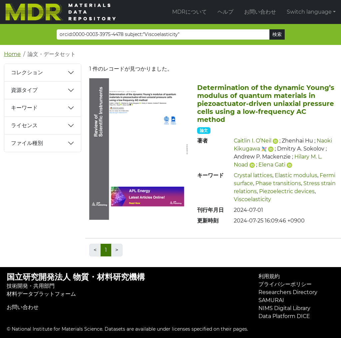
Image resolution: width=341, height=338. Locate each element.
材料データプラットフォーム (41, 294)
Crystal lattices (253, 175)
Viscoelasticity (252, 199)
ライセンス (24, 125)
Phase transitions (278, 183)
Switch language (309, 12)
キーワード (24, 108)
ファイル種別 (27, 143)
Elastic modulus (296, 175)
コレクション (27, 72)
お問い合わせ (260, 12)
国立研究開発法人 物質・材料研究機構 (76, 277)
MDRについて (189, 12)
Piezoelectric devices (287, 191)
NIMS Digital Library (284, 308)
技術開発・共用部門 (31, 286)
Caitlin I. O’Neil (252, 141)
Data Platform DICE (284, 316)
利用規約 (269, 276)
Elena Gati (271, 165)
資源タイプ (24, 90)
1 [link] (106, 250)
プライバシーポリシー (285, 284)
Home (12, 54)
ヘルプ (225, 12)
